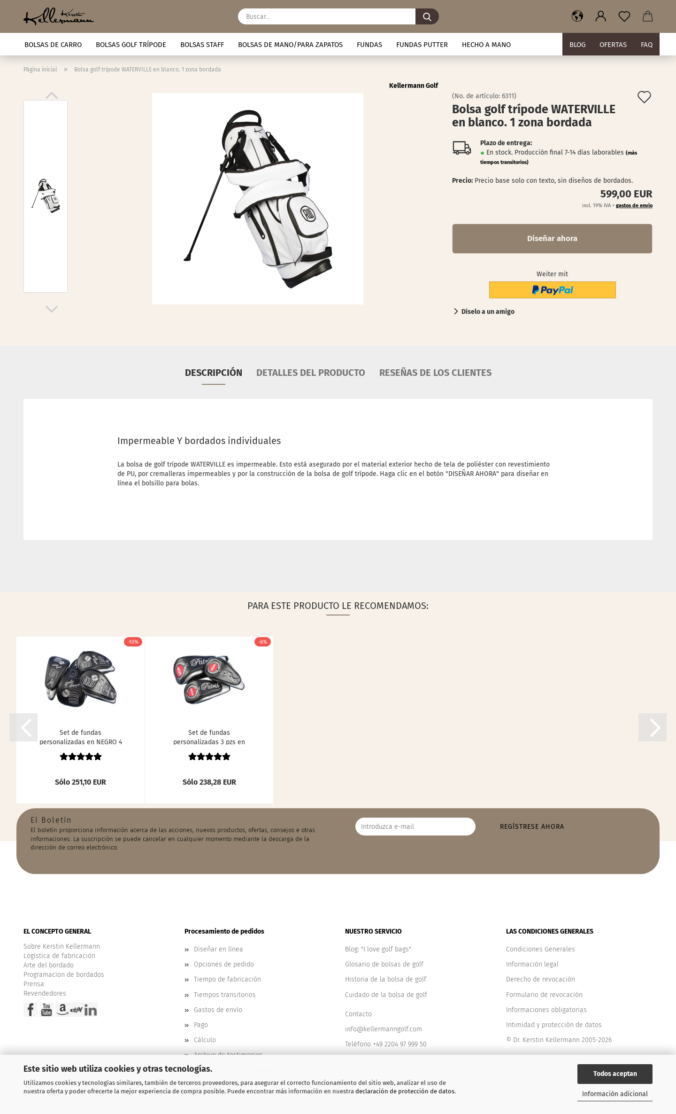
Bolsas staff (202, 44)
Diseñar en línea (218, 949)
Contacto (358, 1014)
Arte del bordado (48, 965)
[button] (577, 16)
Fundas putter (422, 44)
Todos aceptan (615, 1074)
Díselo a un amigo (488, 312)
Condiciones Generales (540, 949)
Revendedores (44, 993)
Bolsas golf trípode (131, 44)
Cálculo (205, 1040)
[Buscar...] (427, 16)
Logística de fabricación (59, 956)
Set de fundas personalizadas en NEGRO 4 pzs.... (80, 737)
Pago (201, 1025)
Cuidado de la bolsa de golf (386, 995)
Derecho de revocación (540, 979)
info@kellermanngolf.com (383, 1029)
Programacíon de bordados (63, 975)
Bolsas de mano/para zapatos (290, 44)
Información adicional (615, 1094)
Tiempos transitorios (225, 995)
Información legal (532, 964)
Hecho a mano (486, 44)
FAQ (647, 44)
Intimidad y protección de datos (554, 1025)
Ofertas (613, 44)
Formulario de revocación (544, 995)
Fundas (369, 44)
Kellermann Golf (413, 86)
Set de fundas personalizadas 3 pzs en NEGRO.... (209, 737)
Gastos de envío (218, 1010)
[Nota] (624, 16)
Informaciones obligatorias (546, 1010)
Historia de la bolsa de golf (385, 979)
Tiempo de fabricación (227, 979)
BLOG (577, 44)
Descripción (213, 372)
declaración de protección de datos (404, 1091)
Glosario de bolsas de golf (384, 964)
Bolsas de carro (53, 44)
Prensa (33, 984)
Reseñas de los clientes (435, 372)
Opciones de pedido (224, 964)
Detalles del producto (310, 372)
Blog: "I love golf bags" (378, 949)
